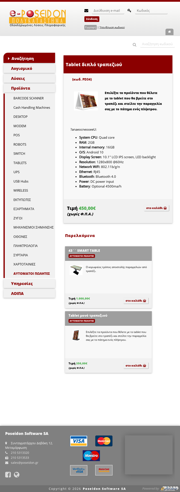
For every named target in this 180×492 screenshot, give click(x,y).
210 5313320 (20, 453)
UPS (16, 172)
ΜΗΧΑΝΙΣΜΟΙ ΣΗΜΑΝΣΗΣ (33, 227)
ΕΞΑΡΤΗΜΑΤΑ (23, 209)
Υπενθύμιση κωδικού (112, 27)
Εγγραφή (90, 27)
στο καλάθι (156, 208)
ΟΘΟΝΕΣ (20, 236)
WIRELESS (20, 190)
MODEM (19, 126)
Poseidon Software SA (104, 489)
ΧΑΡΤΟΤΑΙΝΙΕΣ (24, 264)
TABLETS (19, 163)
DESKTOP (20, 116)
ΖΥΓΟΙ (17, 218)
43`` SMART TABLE (84, 250)
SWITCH (19, 153)
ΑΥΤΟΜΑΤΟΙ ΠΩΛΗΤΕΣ (31, 273)
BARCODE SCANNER (28, 98)
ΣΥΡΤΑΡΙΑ (20, 255)
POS (16, 135)
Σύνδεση (92, 19)
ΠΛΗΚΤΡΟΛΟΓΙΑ (25, 246)
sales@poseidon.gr (24, 463)
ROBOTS (19, 144)
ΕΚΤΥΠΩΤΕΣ (22, 199)
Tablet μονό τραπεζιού (88, 315)
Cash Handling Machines (31, 107)
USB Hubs (20, 181)
